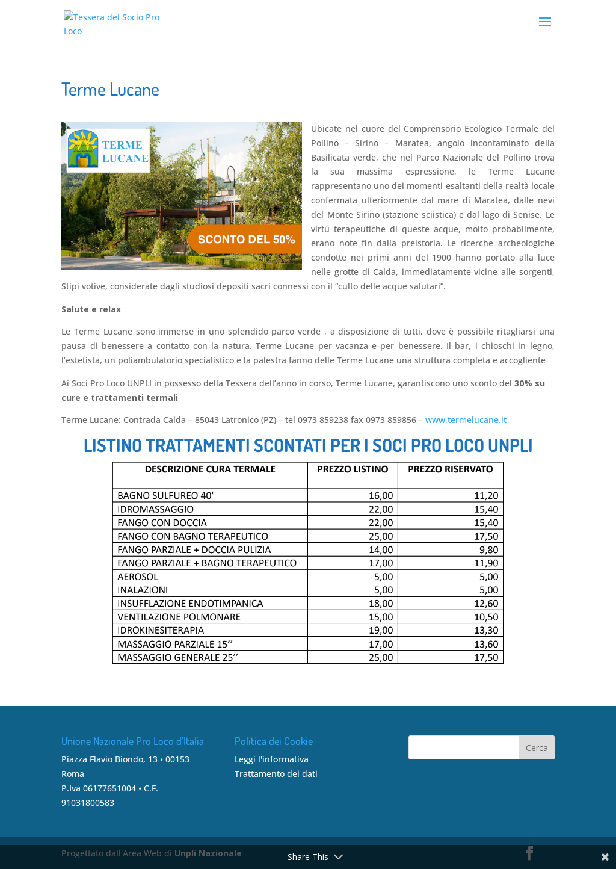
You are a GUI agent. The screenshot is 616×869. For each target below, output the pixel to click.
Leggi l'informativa (272, 759)
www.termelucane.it (466, 419)
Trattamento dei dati (276, 773)
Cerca (537, 747)
